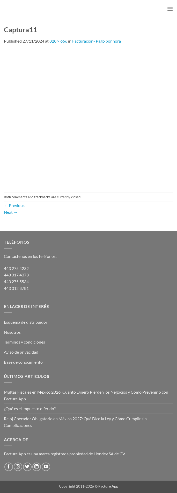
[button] (170, 8)
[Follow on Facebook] (8, 467)
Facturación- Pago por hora (96, 40)
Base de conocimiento (23, 362)
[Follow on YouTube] (46, 467)
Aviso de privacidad (21, 351)
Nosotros (12, 332)
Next (11, 212)
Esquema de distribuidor (25, 322)
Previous (14, 205)
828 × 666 (58, 40)
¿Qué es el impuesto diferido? (30, 408)
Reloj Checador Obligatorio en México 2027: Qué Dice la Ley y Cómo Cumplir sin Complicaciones (75, 422)
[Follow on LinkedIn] (36, 467)
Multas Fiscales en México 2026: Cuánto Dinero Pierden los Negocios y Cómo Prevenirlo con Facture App (86, 395)
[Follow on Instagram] (18, 467)
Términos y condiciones (24, 341)
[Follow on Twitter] (27, 467)
